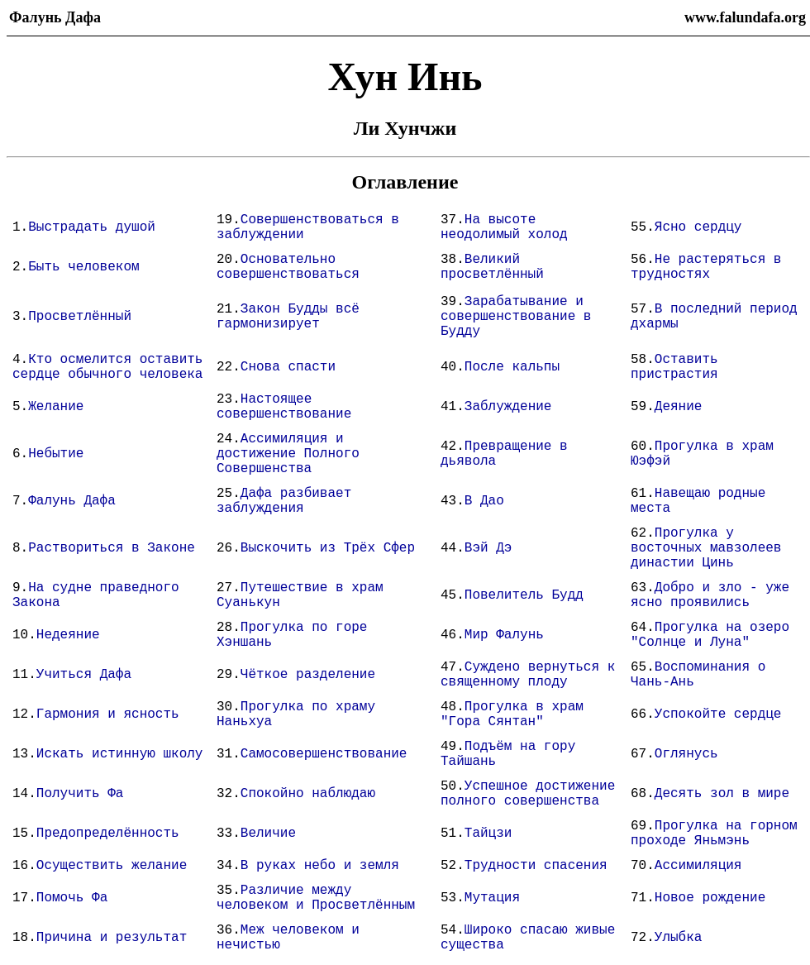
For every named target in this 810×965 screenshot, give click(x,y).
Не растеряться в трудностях (706, 267)
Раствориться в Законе (111, 548)
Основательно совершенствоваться (288, 267)
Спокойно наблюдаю (308, 793)
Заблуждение (508, 406)
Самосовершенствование (324, 754)
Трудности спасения (536, 865)
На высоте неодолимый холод (504, 227)
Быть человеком (83, 267)
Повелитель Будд (524, 595)
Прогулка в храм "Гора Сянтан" (512, 714)
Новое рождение (710, 898)
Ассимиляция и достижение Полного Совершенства (288, 454)
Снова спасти (288, 367)
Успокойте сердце (718, 714)
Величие (268, 833)
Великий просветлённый (492, 267)
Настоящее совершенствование (284, 407)
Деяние (679, 406)
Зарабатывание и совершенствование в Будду (516, 316)
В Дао (484, 501)
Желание (55, 406)
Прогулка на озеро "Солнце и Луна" (710, 635)
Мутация (492, 898)
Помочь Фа (71, 898)
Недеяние (68, 635)
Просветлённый (79, 316)
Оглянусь (686, 754)
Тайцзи (488, 833)
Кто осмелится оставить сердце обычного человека (107, 367)
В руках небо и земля (320, 865)
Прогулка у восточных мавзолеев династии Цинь (706, 548)
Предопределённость (107, 833)
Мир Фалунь (504, 635)
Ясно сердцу (698, 227)
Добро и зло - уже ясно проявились (710, 595)
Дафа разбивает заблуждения (284, 501)
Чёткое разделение (308, 674)
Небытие (55, 454)
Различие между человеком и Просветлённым (316, 898)
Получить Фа (80, 793)
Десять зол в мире (722, 793)
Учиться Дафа (83, 674)
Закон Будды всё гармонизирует (288, 317)
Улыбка (679, 937)
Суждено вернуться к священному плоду (528, 675)
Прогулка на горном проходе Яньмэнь (714, 833)
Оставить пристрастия (674, 367)
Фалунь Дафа (72, 501)
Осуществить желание (111, 865)
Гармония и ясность (107, 714)
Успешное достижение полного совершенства (528, 794)
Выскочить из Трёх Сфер (328, 548)
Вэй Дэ (488, 548)
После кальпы (512, 367)
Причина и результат (111, 937)
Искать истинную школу (119, 754)
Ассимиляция (698, 865)
